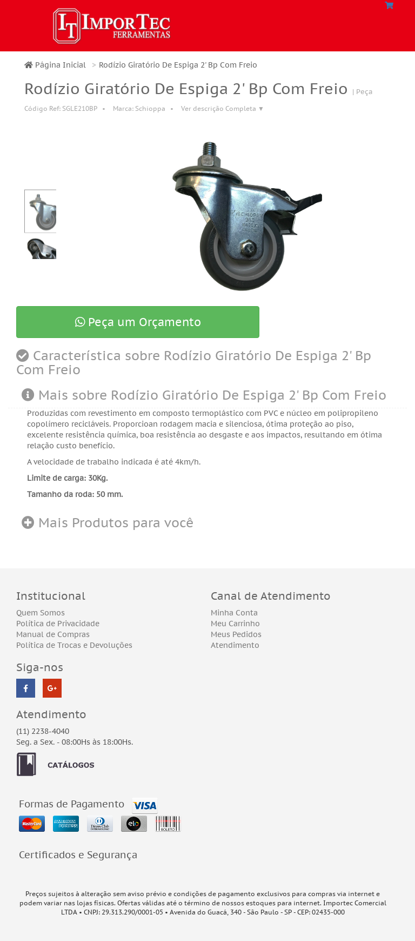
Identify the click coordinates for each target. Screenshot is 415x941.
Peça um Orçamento (138, 322)
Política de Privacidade (57, 623)
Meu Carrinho (235, 623)
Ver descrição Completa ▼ (222, 108)
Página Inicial (55, 65)
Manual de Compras (53, 634)
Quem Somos (40, 613)
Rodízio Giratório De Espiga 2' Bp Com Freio (178, 65)
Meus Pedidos (236, 634)
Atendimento (235, 645)
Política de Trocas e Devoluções (74, 645)
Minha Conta (234, 613)
